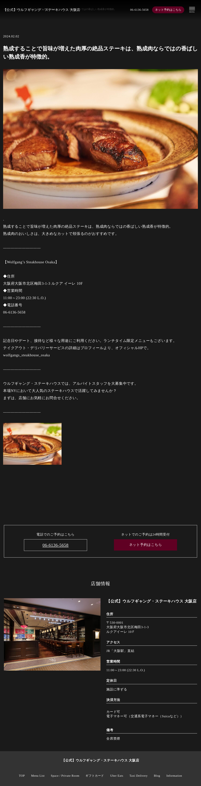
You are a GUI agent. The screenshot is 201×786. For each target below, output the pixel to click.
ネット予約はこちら (168, 10)
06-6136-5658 (137, 10)
